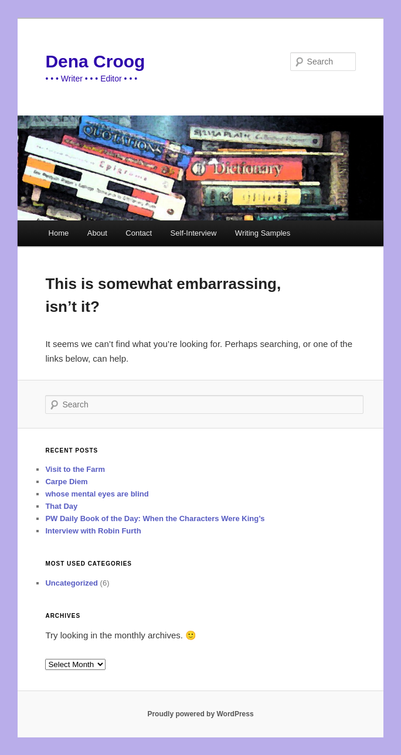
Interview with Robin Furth (93, 530)
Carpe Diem (66, 481)
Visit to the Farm (75, 469)
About (97, 233)
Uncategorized (71, 583)
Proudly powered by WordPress (200, 714)
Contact (138, 233)
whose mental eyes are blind (96, 493)
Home (59, 233)
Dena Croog (95, 61)
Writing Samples (262, 233)
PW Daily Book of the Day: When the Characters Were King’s (154, 518)
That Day (61, 506)
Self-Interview (194, 233)
